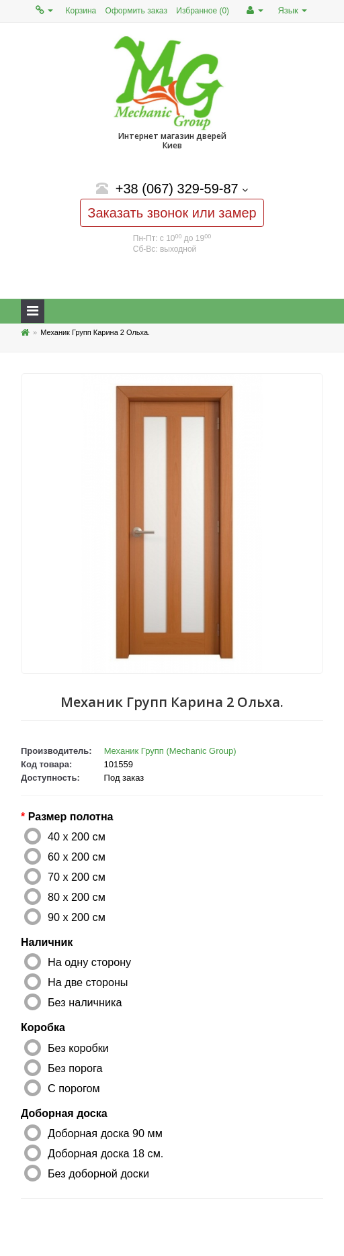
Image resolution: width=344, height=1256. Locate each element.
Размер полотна (71, 816)
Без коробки (78, 1048)
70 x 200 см (76, 877)
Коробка (43, 1027)
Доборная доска (64, 1113)
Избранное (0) (202, 10)
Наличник (47, 942)
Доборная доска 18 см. (105, 1153)
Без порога (75, 1068)
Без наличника (85, 1002)
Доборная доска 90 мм (105, 1133)
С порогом (74, 1088)
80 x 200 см (76, 897)
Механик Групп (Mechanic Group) (170, 751)
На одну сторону (89, 962)
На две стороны (88, 982)
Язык (292, 10)
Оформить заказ (136, 10)
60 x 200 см (76, 857)
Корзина (81, 10)
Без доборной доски (98, 1173)
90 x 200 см (76, 917)
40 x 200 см (76, 836)
